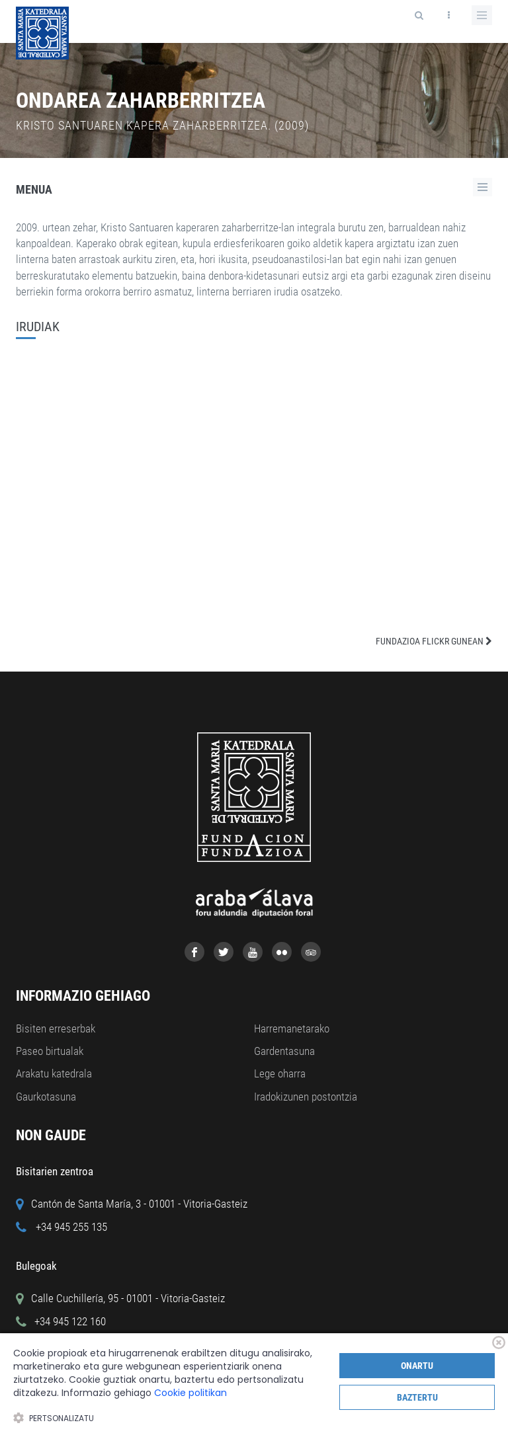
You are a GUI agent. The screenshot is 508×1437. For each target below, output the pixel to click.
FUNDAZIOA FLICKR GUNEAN (434, 641)
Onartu (417, 1365)
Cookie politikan (190, 1392)
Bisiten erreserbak (55, 1028)
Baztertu (417, 1397)
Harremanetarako (291, 1028)
